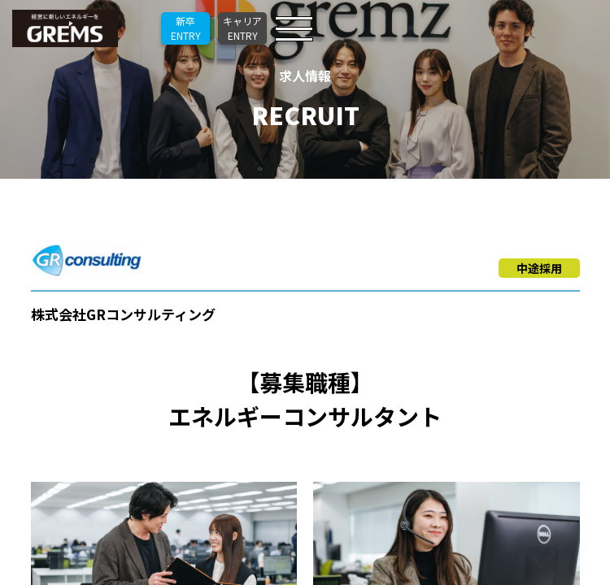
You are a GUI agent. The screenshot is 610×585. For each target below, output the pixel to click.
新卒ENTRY (186, 28)
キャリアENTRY (242, 28)
